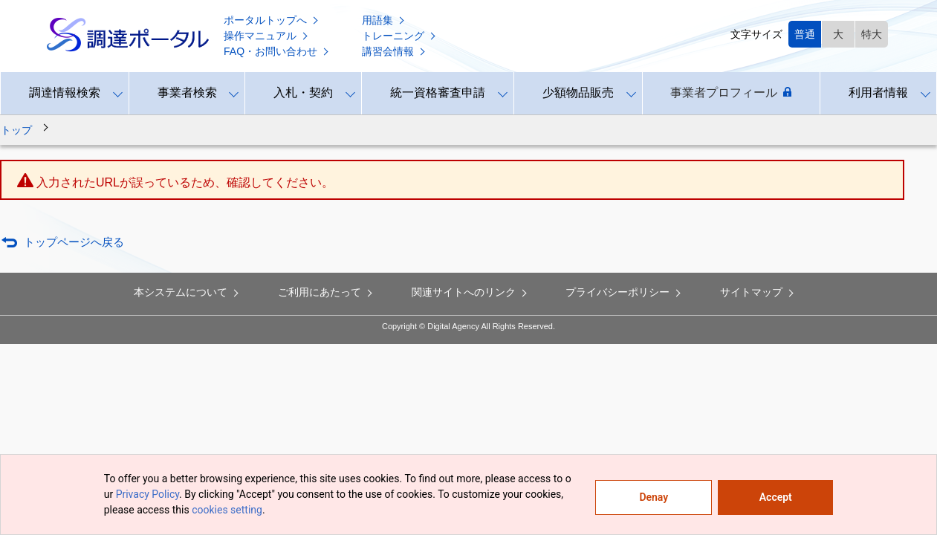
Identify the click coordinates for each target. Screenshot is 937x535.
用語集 (384, 20)
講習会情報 (394, 51)
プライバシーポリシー (624, 292)
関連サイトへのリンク (470, 292)
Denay (653, 497)
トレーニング (400, 36)
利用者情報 (878, 92)
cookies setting (227, 510)
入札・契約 (303, 92)
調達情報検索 (64, 92)
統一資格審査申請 (437, 92)
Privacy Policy (147, 494)
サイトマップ (758, 292)
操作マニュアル (267, 36)
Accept (775, 497)
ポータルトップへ (272, 20)
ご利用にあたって (326, 292)
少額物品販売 (578, 92)
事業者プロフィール (730, 93)
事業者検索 (187, 92)
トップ (16, 130)
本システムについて (187, 292)
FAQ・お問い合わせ (277, 51)
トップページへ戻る (74, 242)
